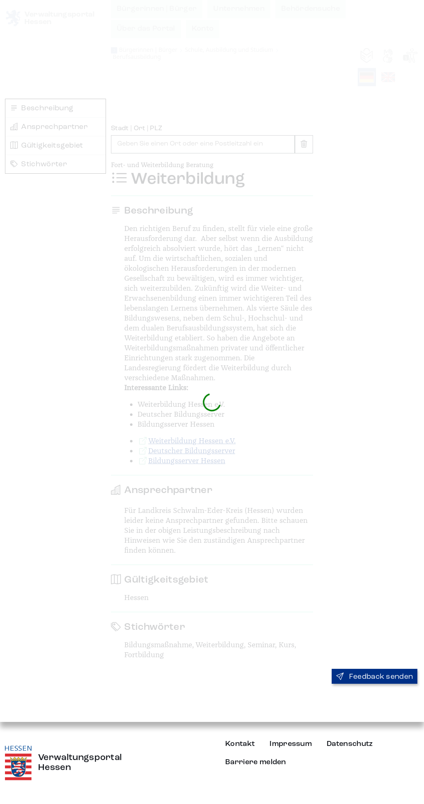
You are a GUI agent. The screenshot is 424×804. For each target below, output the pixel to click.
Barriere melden (255, 762)
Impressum (291, 744)
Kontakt (240, 744)
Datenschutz (350, 744)
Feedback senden (374, 676)
